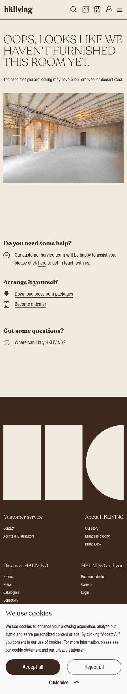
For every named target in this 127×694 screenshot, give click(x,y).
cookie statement (26, 651)
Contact (8, 529)
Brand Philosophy (97, 537)
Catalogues (11, 593)
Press (7, 585)
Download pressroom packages (44, 294)
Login (85, 593)
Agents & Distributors (18, 537)
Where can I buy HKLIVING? (40, 343)
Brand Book (93, 545)
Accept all (33, 668)
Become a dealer (30, 304)
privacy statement (70, 651)
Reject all (94, 668)
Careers (86, 585)
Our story (91, 529)
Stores (8, 577)
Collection (10, 601)
